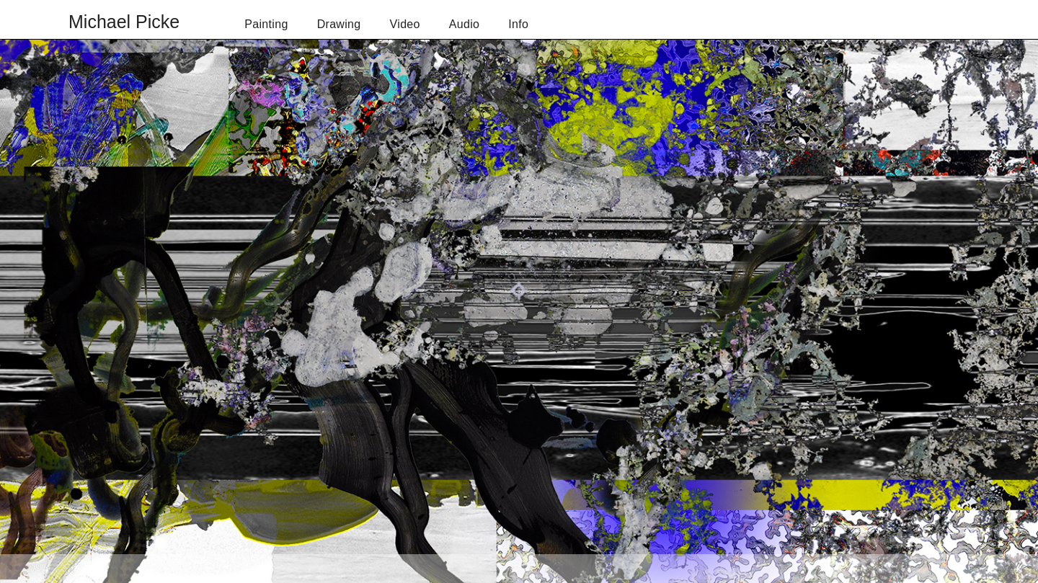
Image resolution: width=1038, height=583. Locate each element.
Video (405, 24)
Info (518, 24)
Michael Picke (123, 22)
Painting (266, 24)
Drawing (339, 24)
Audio (464, 24)
